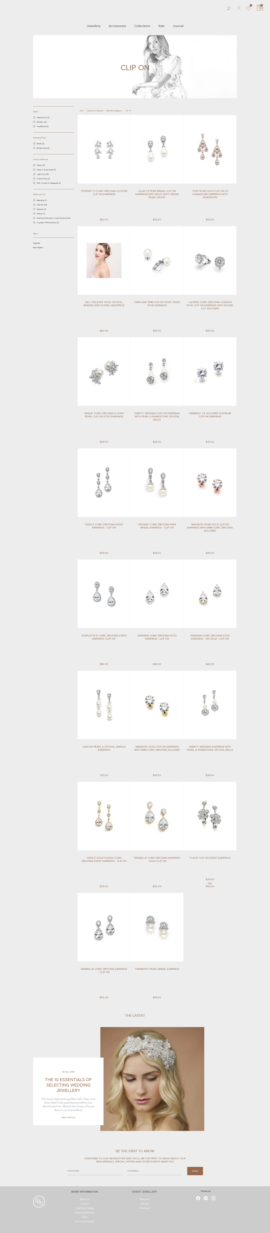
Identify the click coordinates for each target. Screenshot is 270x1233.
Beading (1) (46, 201)
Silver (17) (45, 166)
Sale (161, 26)
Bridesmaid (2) (43, 148)
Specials (42, 244)
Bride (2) (40, 143)
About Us (84, 1200)
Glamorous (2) (43, 117)
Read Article (68, 1117)
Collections (142, 26)
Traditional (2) (43, 126)
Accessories (117, 26)
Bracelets (145, 1200)
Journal (178, 26)
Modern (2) (41, 122)
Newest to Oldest (94, 110)
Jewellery (94, 26)
